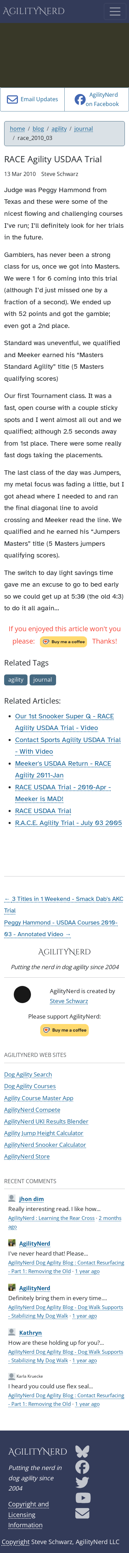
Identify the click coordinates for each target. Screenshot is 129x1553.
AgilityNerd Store (27, 1156)
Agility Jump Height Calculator (43, 1133)
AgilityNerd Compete (32, 1110)
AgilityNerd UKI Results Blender (46, 1121)
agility (59, 128)
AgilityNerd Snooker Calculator (45, 1145)
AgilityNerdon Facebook (97, 99)
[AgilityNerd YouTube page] (83, 1500)
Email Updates (32, 99)
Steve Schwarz (69, 1001)
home (17, 128)
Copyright (16, 1542)
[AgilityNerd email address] (82, 1515)
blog (38, 128)
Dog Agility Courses (30, 1086)
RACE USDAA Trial (43, 811)
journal (83, 128)
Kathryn (30, 1333)
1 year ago (87, 1271)
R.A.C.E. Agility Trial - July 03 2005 (68, 823)
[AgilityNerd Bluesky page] (82, 1454)
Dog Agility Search (28, 1074)
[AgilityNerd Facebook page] (82, 1469)
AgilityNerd (34, 11)
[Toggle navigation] (115, 11)
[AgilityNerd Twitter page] (82, 1485)
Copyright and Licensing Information (28, 1514)
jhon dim (31, 1199)
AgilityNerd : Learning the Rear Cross (51, 1217)
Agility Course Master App (38, 1098)
